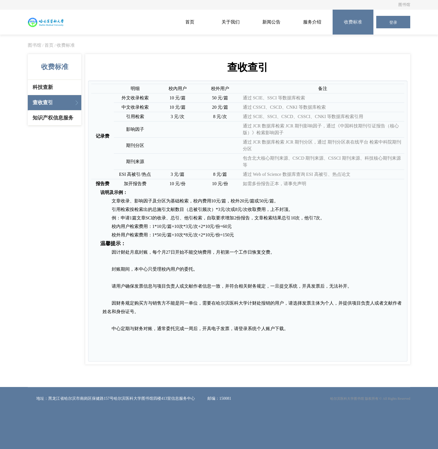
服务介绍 (312, 22)
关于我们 (231, 22)
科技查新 (43, 87)
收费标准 (353, 22)
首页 (189, 22)
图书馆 (404, 5)
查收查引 (43, 102)
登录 (393, 22)
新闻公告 (271, 22)
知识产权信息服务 (53, 118)
